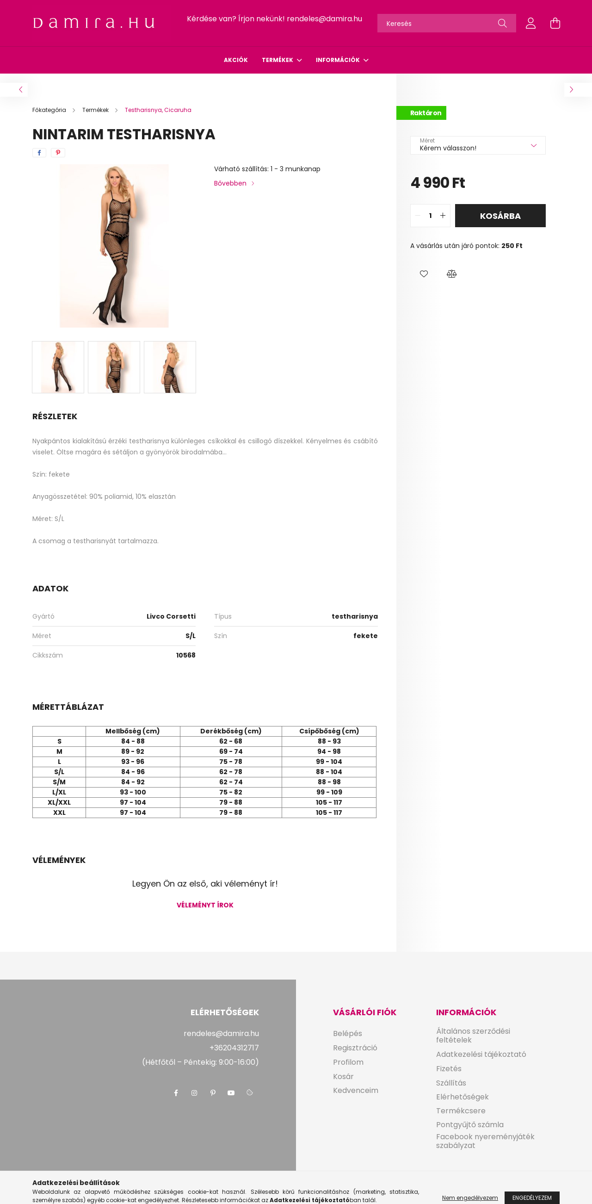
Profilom (348, 1062)
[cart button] (555, 23)
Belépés (347, 1033)
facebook (175, 1093)
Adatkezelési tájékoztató (481, 1054)
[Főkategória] (50, 110)
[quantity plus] (443, 216)
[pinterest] (58, 152)
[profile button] (531, 23)
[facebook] (39, 152)
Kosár (343, 1076)
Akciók (236, 60)
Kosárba (500, 216)
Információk (338, 60)
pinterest (213, 1093)
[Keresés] (446, 23)
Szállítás (451, 1083)
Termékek (278, 60)
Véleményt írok (205, 905)
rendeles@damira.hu (324, 18)
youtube (231, 1093)
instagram (194, 1093)
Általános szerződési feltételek (473, 1035)
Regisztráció (355, 1047)
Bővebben (230, 183)
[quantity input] (430, 216)
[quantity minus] (418, 216)
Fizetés (449, 1068)
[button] (424, 274)
